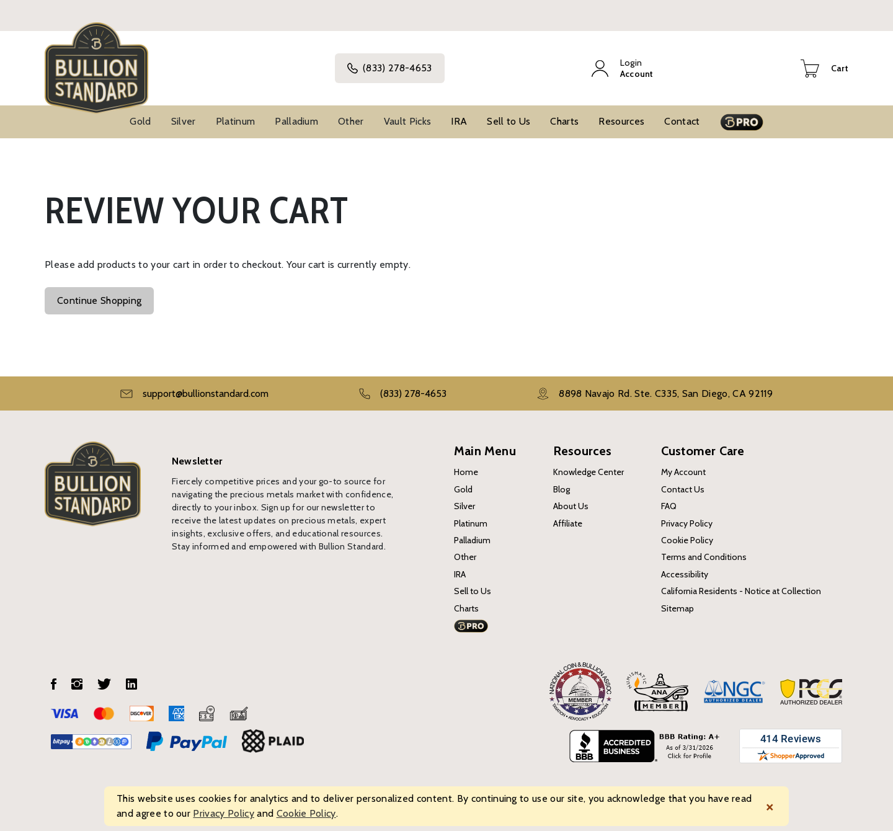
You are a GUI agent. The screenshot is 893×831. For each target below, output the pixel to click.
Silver (183, 121)
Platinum (235, 121)
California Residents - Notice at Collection (741, 591)
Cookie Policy (687, 540)
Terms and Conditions (704, 556)
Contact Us (682, 489)
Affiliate (567, 523)
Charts (564, 121)
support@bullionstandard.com (206, 393)
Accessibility (684, 574)
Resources (621, 121)
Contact (682, 121)
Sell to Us (508, 121)
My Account (683, 472)
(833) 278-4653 (389, 68)
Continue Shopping (99, 300)
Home (466, 472)
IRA (459, 121)
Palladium (296, 121)
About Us (571, 506)
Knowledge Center (588, 472)
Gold (140, 121)
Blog (561, 489)
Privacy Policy (687, 523)
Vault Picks (408, 121)
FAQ (669, 506)
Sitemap (677, 608)
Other (351, 121)
